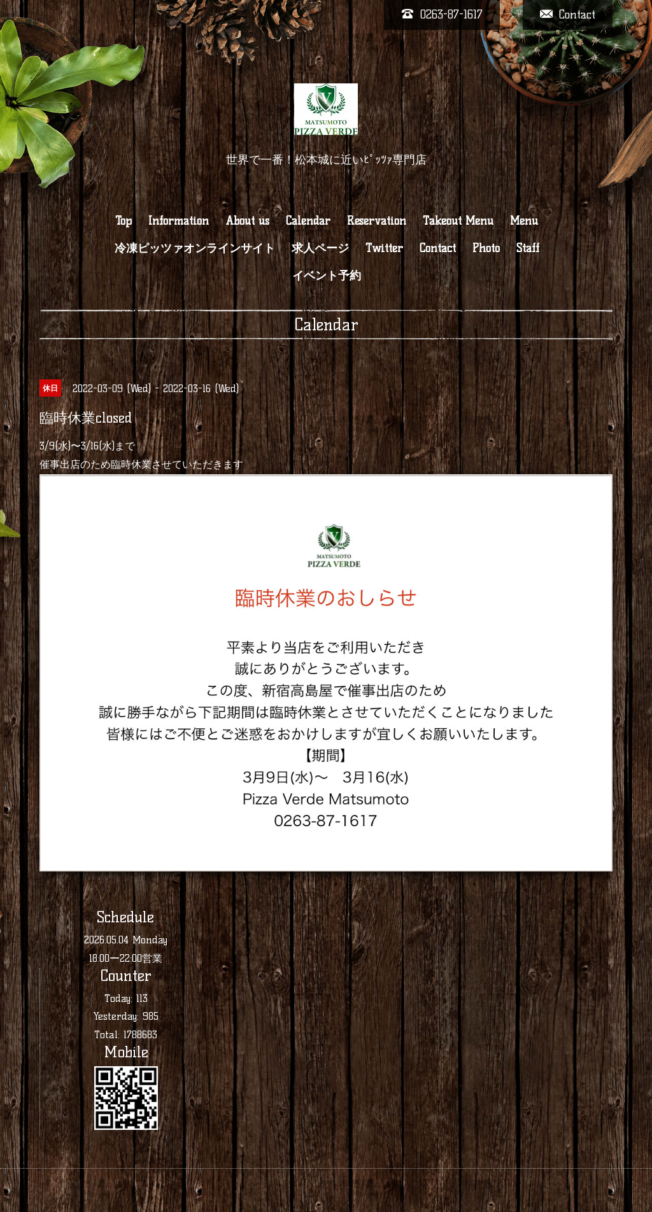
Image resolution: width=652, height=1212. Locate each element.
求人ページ (320, 248)
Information (178, 221)
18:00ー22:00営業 (125, 958)
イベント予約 (326, 276)
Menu (524, 221)
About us (247, 221)
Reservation (376, 221)
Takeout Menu (458, 221)
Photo (486, 248)
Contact (438, 248)
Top (123, 221)
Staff (527, 248)
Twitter (384, 248)
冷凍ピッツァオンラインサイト (195, 248)
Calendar (308, 221)
